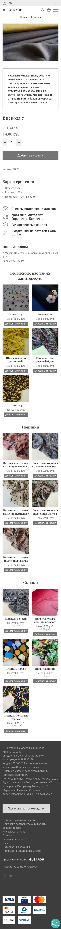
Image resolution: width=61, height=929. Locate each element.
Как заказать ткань (14, 831)
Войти (42, 10)
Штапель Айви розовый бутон (45, 359)
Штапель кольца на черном (16, 717)
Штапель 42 (16, 405)
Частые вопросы (13, 839)
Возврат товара (12, 827)
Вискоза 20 (45, 314)
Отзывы (7, 835)
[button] (55, 923)
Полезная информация (16, 847)
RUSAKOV (32, 866)
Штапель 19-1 (15, 314)
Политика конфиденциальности (22, 850)
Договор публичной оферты (19, 820)
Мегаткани (13, 9)
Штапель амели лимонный (16, 359)
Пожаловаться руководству (26, 808)
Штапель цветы (45, 668)
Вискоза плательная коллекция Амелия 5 (16, 464)
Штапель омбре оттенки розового (45, 620)
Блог (5, 843)
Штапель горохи (16, 668)
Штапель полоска (16, 618)
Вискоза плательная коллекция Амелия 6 (45, 464)
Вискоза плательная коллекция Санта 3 (45, 512)
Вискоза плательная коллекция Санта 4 (16, 559)
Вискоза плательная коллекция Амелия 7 (16, 512)
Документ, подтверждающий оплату (24, 823)
